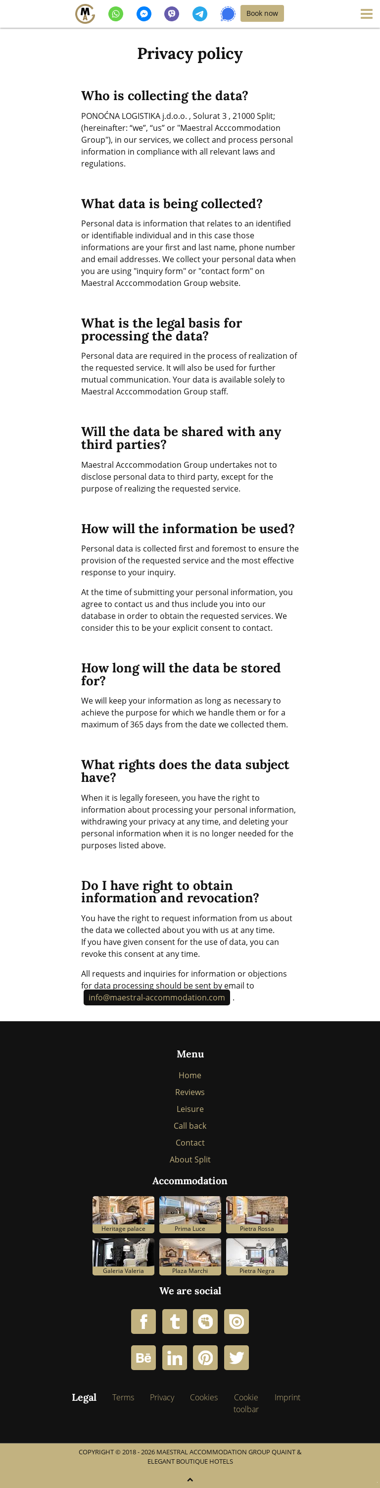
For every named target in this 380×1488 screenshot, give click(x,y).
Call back (190, 1125)
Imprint (287, 1397)
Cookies (204, 1397)
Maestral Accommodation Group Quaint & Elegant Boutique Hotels (224, 1456)
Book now (262, 13)
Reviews (190, 1092)
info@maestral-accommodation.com (157, 997)
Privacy (162, 1397)
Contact (190, 1142)
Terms (123, 1397)
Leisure (190, 1108)
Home (190, 1075)
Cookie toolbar (246, 1403)
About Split (190, 1159)
